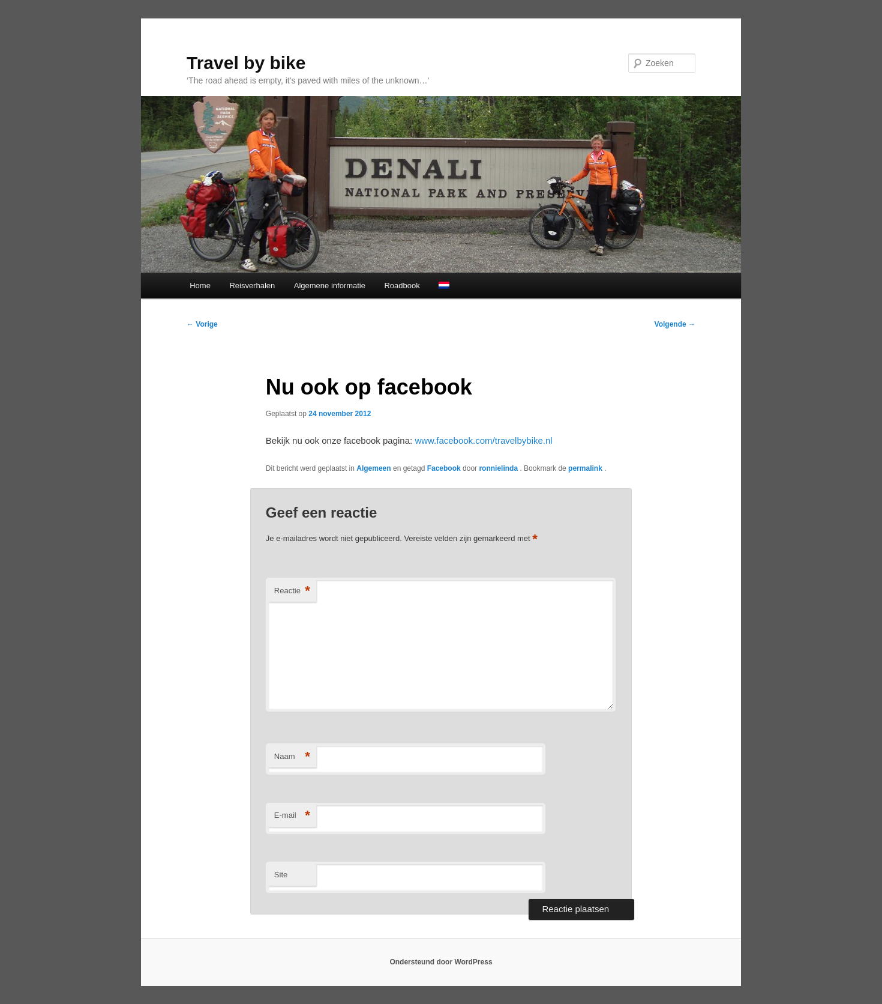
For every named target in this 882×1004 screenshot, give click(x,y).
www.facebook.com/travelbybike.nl (483, 440)
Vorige (202, 324)
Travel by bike (246, 63)
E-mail (292, 815)
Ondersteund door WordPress (440, 962)
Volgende (675, 324)
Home (200, 285)
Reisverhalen (252, 285)
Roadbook (401, 285)
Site (280, 874)
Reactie (292, 591)
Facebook (444, 468)
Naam (292, 757)
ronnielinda (499, 468)
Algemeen (373, 468)
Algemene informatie (329, 285)
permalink (586, 468)
